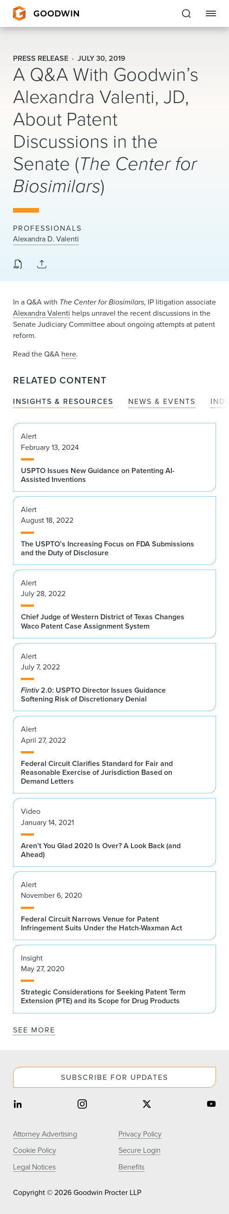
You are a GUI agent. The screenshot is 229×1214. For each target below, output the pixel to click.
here (68, 354)
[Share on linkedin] (17, 1104)
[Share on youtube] (211, 1104)
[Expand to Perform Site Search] (186, 13)
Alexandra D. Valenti (46, 239)
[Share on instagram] (82, 1104)
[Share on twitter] (146, 1104)
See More (34, 1030)
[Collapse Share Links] (41, 265)
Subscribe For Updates (114, 1077)
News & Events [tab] (162, 402)
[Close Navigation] (211, 13)
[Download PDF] (17, 265)
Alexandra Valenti (41, 313)
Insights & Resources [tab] (63, 402)
